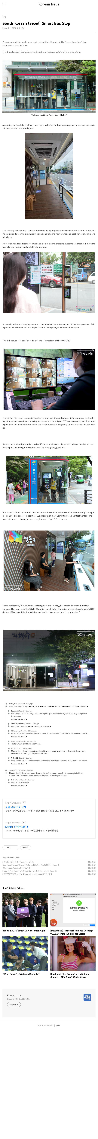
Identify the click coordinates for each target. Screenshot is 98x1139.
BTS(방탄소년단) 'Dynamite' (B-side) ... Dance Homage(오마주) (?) (26, 982)
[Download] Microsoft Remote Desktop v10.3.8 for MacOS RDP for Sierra (29, 973)
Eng (4, 966)
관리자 (58, 1134)
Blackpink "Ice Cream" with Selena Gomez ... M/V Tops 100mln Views (28, 979)
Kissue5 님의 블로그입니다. (18, 1107)
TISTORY (49, 1134)
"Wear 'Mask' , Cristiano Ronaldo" (15, 976)
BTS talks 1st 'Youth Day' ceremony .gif (16, 970)
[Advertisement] (49, 59)
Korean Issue (49, 4)
